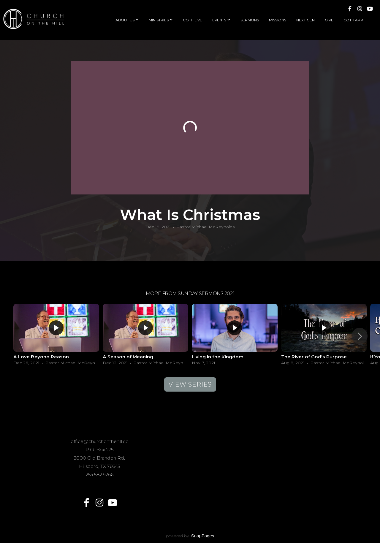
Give (329, 20)
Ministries (161, 20)
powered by (190, 536)
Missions (277, 20)
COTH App (353, 20)
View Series (190, 384)
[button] (360, 336)
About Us (127, 20)
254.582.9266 (99, 474)
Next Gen (305, 20)
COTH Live (192, 20)
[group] (56, 336)
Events (221, 20)
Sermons (249, 20)
